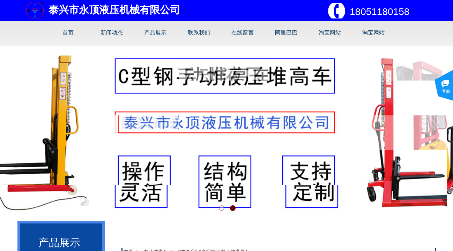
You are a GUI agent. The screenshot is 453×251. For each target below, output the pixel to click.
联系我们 (199, 33)
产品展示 (155, 33)
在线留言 (242, 33)
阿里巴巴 (286, 33)
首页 (68, 33)
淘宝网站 (330, 33)
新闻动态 (112, 33)
